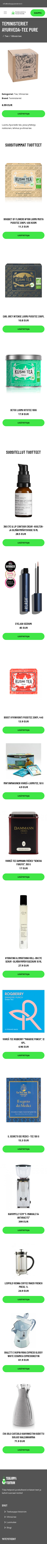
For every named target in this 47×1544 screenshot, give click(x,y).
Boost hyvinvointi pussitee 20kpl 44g (23, 717)
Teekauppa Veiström (16, 1511)
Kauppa (37, 13)
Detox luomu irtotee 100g (23, 410)
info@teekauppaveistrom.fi (12, 4)
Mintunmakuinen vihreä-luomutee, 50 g (23, 783)
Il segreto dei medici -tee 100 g (23, 1136)
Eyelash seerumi (23, 623)
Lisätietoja (23, 113)
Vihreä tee (16, 36)
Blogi (9, 1527)
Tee (7, 36)
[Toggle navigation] (5, 12)
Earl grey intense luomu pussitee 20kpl (23, 316)
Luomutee (11, 1522)
